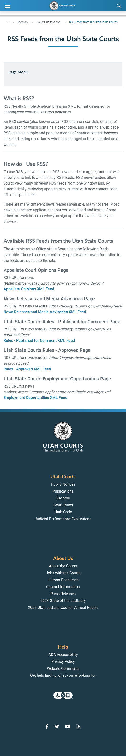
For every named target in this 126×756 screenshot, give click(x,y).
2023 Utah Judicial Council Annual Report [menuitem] (63, 607)
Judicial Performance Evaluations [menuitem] (63, 519)
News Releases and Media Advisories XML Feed (45, 312)
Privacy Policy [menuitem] (63, 661)
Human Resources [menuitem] (63, 580)
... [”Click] (7, 21)
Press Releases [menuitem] (63, 593)
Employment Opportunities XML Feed (35, 397)
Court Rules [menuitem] (63, 505)
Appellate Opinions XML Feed (29, 289)
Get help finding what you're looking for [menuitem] (63, 675)
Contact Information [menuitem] (63, 587)
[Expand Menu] (7, 6)
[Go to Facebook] (47, 726)
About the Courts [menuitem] (63, 566)
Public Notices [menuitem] (63, 484)
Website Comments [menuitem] (63, 668)
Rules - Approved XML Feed (27, 369)
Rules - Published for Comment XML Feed (39, 340)
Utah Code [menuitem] (63, 512)
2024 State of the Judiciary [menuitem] (63, 600)
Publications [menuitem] (63, 491)
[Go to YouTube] (67, 726)
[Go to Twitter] (57, 726)
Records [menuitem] (63, 498)
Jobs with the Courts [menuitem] (63, 573)
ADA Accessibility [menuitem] (63, 654)
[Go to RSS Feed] (78, 726)
